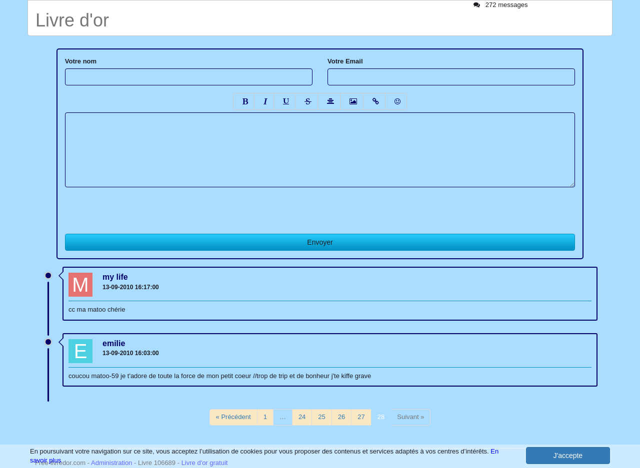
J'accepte (567, 456)
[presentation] (141, 206)
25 (321, 417)
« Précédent (233, 417)
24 (302, 417)
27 (361, 417)
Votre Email (345, 61)
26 (341, 417)
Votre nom (80, 61)
